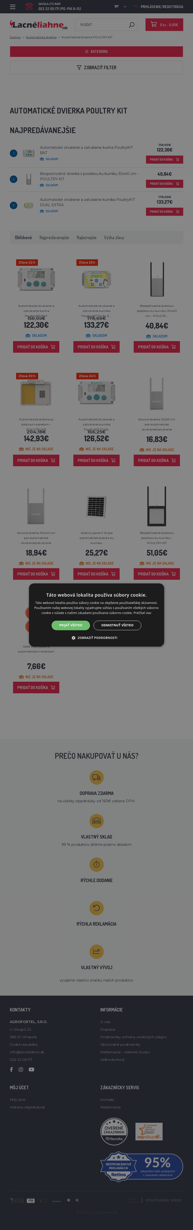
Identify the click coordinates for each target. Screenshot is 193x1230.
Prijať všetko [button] (71, 625)
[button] (97, 637)
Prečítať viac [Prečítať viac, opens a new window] (143, 613)
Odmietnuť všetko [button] (117, 625)
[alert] (96, 615)
